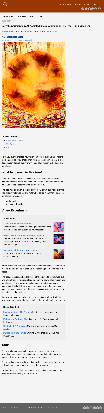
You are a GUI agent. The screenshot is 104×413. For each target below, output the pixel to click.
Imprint (54, 408)
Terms (48, 408)
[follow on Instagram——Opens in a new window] (89, 9)
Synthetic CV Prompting (15, 326)
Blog (69, 4)
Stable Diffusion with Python (17, 224)
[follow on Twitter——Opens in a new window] (82, 9)
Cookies (41, 408)
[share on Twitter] (3, 21)
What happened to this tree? (15, 140)
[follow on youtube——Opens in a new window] (96, 9)
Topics (63, 4)
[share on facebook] (6, 21)
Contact (94, 4)
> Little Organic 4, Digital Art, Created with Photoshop (16, 40)
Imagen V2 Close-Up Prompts (17, 312)
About (86, 4)
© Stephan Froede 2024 (11, 408)
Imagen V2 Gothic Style (14, 333)
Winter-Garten (11, 37)
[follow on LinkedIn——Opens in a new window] (92, 9)
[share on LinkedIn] (9, 21)
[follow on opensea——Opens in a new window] (99, 9)
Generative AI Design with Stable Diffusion (23, 235)
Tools (7, 147)
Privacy (34, 408)
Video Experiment (11, 144)
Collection (77, 4)
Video (20, 37)
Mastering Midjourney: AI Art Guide (20, 250)
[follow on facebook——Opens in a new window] (86, 9)
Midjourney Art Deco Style (16, 319)
